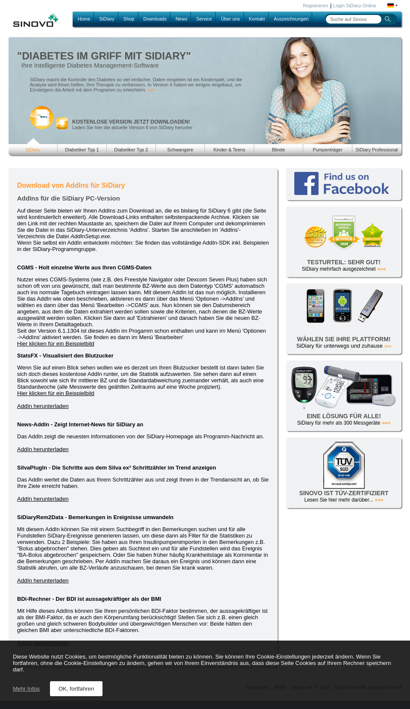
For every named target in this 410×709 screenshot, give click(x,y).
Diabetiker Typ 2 (131, 149)
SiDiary (106, 18)
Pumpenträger (328, 149)
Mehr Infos (26, 688)
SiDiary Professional (376, 149)
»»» (151, 90)
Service (204, 18)
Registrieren (315, 5)
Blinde (278, 149)
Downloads (155, 18)
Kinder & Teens (229, 149)
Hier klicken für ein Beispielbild (55, 343)
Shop (129, 18)
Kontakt (257, 18)
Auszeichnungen (291, 18)
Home (84, 18)
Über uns (230, 18)
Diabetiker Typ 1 (82, 149)
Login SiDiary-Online (354, 5)
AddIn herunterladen (43, 406)
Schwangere (180, 149)
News (181, 18)
